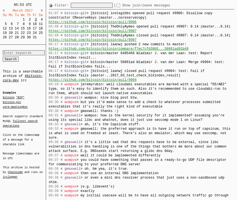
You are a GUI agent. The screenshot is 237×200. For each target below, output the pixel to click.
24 (35, 33)
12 (5, 28)
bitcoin (8, 98)
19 (5, 33)
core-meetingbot (15, 107)
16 (29, 28)
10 (35, 24)
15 (23, 28)
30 (29, 37)
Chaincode (15, 169)
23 (29, 33)
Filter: (63, 5)
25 (41, 33)
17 (35, 28)
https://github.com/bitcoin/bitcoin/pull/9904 (93, 80)
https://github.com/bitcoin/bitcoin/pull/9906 (93, 22)
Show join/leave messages (156, 5)
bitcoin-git (12, 102)
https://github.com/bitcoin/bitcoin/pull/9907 (93, 31)
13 (11, 28)
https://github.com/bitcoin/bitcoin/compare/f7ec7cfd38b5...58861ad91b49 (118, 48)
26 (5, 37)
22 (23, 33)
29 (23, 37)
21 (17, 33)
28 (17, 37)
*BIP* (20, 98)
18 (41, 28)
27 (11, 37)
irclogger (10, 173)
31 (35, 37)
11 (41, 24)
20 (11, 33)
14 (17, 28)
